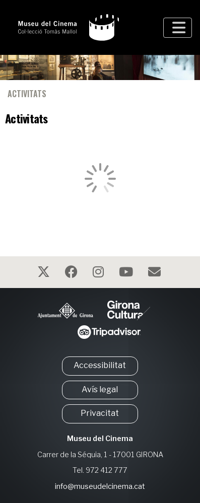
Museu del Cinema (100, 438)
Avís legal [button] (100, 389)
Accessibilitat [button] (100, 365)
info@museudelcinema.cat (100, 486)
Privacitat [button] (100, 413)
